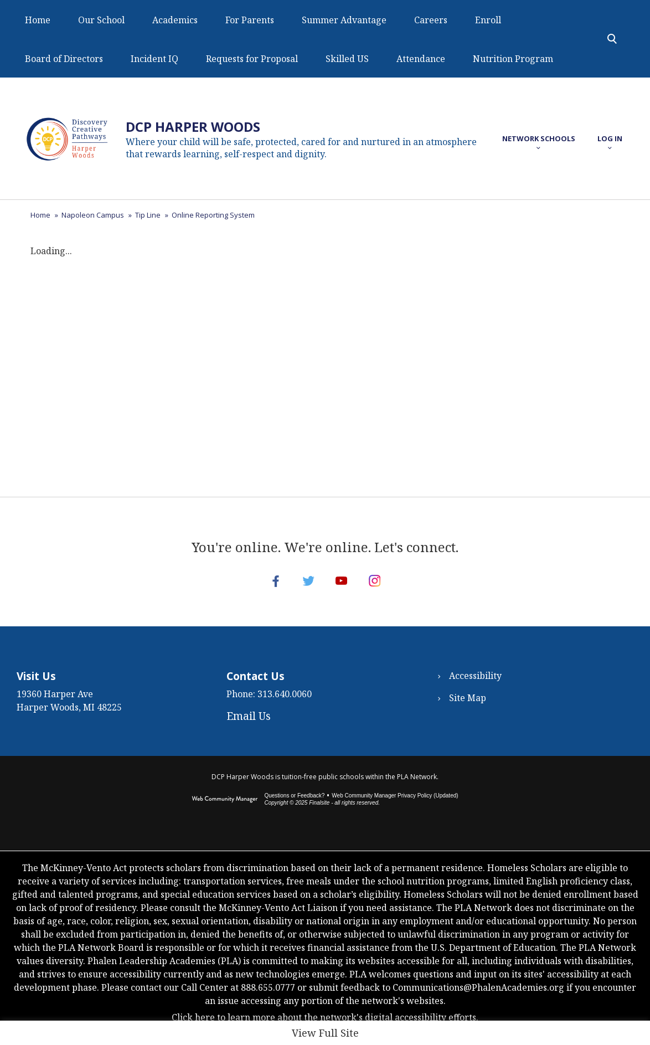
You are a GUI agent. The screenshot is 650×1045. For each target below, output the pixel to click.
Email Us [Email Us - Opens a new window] (248, 727)
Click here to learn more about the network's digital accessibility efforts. (325, 1028)
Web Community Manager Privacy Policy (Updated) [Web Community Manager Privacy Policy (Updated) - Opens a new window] (395, 807)
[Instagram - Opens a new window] (383, 586)
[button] (538, 138)
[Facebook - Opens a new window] (266, 586)
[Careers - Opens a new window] (430, 19)
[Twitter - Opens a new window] (305, 586)
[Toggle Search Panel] (612, 39)
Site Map (467, 709)
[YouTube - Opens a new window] (344, 586)
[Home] (37, 19)
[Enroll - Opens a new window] (488, 19)
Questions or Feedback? (294, 807)
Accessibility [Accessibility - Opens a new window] (475, 687)
